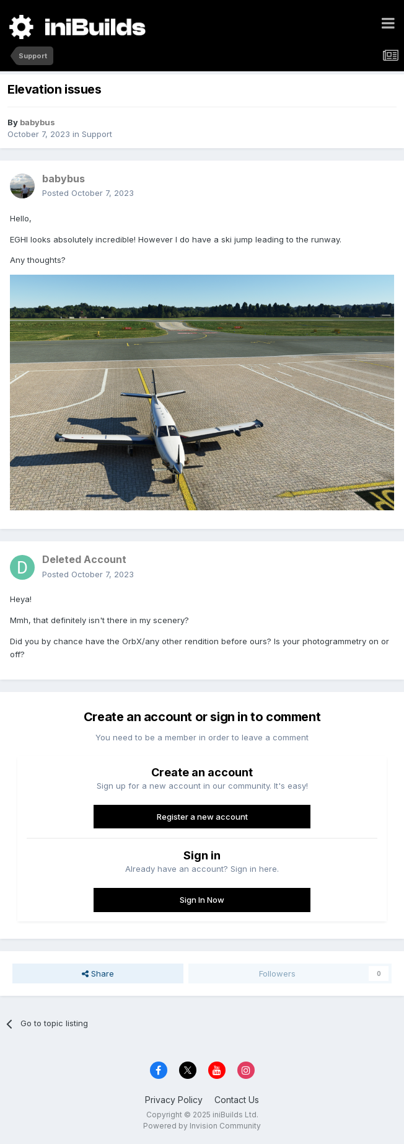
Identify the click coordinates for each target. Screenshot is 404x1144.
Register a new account (202, 817)
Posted (88, 193)
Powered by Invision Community (202, 1125)
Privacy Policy (174, 1099)
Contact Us (236, 1099)
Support (97, 134)
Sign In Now (202, 900)
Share (98, 973)
